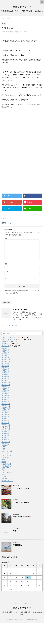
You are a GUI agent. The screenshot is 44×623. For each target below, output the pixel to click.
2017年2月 (5, 378)
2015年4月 (5, 416)
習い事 (3, 476)
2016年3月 (5, 397)
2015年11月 (5, 406)
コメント (7, 238)
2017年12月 (5, 359)
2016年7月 (5, 391)
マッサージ (6, 346)
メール (7, 271)
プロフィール (28, 603)
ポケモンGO (5, 457)
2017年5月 (5, 372)
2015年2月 (5, 421)
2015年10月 (5, 408)
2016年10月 (5, 385)
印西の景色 (5, 468)
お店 (3, 449)
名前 (6, 264)
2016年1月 (5, 402)
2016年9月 (5, 387)
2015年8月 (5, 412)
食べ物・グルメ (7, 481)
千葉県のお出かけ (7, 466)
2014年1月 (5, 440)
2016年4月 (5, 395)
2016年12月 (5, 383)
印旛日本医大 (18, 545)
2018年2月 (5, 355)
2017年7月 (5, 368)
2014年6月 (5, 433)
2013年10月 (5, 442)
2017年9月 (5, 364)
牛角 (14, 531)
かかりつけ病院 (7, 451)
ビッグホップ (6, 455)
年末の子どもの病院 (20, 309)
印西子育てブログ (22, 7)
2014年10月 (5, 429)
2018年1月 (5, 357)
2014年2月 (5, 437)
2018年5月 (5, 349)
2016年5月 (5, 393)
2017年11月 (5, 361)
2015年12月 (5, 404)
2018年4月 (5, 351)
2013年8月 (5, 444)
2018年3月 (5, 353)
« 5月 (10, 589)
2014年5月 (5, 435)
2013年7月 (5, 446)
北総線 (3, 462)
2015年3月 (5, 418)
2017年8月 (5, 366)
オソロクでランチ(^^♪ (21, 502)
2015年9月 (5, 410)
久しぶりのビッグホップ (22, 488)
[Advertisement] (18, 137)
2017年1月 (5, 380)
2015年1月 (5, 423)
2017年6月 (5, 370)
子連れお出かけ (7, 472)
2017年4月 (5, 374)
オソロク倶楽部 (12, 325)
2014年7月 (5, 431)
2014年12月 (5, 425)
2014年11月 (5, 427)
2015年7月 (5, 414)
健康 (4, 218)
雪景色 (4, 341)
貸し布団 (4, 479)
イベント (4, 453)
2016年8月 (5, 389)
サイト (6, 278)
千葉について (6, 464)
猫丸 (9, 223)
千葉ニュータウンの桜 (10, 337)
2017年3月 (5, 376)
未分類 (3, 474)
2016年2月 (5, 399)
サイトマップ (18, 603)
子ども (3, 470)
